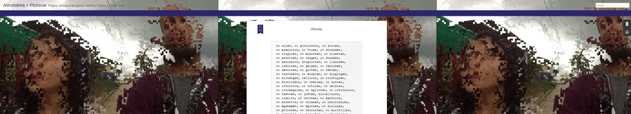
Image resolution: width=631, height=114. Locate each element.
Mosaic (36, 13)
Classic (5, 13)
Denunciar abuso (338, 112)
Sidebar (46, 13)
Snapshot (56, 13)
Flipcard (15, 13)
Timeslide (68, 13)
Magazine (26, 13)
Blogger (328, 112)
